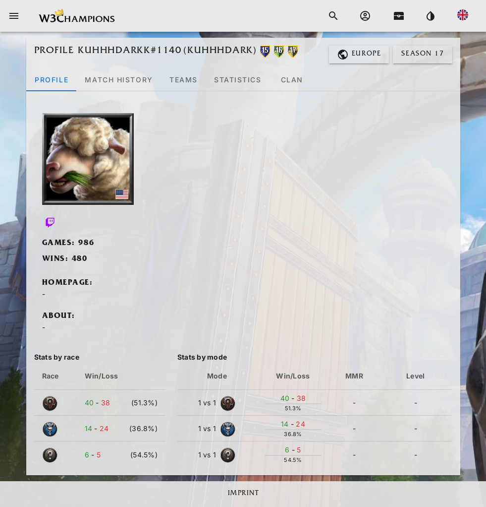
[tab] (51, 79)
